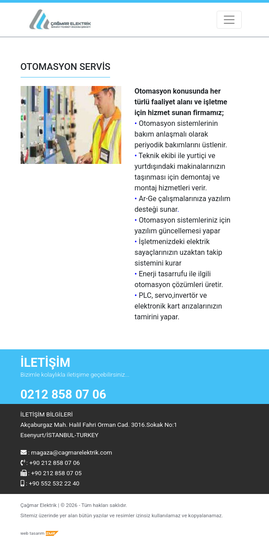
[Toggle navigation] (229, 20)
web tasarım (40, 533)
